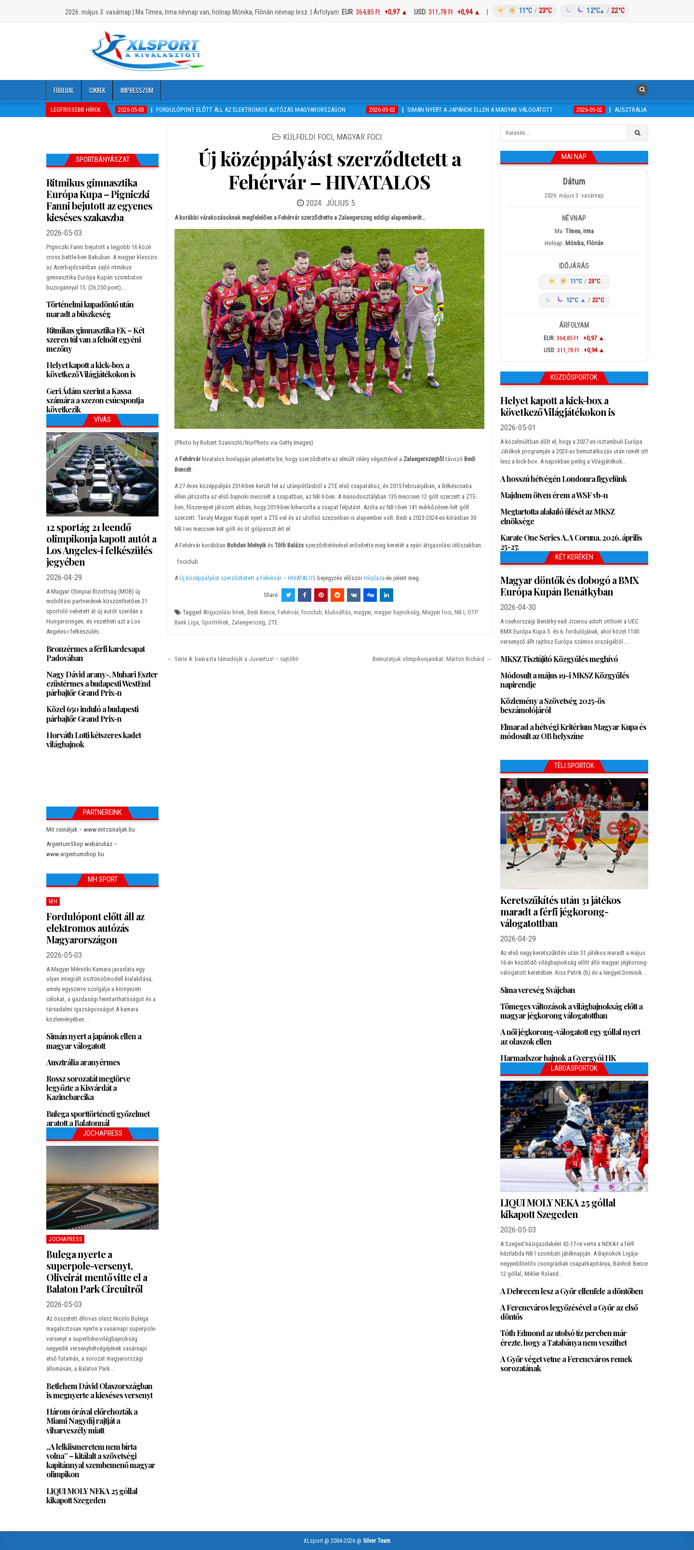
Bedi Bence (261, 612)
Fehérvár (288, 612)
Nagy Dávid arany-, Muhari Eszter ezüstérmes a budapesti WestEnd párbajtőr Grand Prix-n (102, 683)
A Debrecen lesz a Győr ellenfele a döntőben (571, 1291)
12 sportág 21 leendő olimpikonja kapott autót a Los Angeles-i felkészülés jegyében (101, 544)
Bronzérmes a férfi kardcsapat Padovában (95, 653)
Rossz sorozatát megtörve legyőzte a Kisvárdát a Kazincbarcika (88, 1087)
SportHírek (214, 622)
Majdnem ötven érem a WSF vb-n (554, 495)
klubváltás (338, 612)
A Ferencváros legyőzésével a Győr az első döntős (569, 1312)
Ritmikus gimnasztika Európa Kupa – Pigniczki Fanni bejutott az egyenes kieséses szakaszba (99, 200)
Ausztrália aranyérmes (83, 1062)
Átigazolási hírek (223, 612)
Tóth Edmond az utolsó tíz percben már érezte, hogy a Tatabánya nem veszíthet (563, 1337)
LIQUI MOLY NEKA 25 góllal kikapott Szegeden (91, 1495)
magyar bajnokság (396, 612)
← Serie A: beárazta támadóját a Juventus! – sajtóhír (233, 658)
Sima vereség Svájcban (537, 990)
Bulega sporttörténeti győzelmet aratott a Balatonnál (97, 1118)
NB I (459, 612)
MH (53, 901)
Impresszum (136, 90)
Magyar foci (359, 137)
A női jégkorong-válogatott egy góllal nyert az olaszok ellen (570, 1036)
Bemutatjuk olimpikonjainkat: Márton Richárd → (432, 658)
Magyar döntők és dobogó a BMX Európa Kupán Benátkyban (569, 585)
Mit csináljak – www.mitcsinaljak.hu (90, 829)
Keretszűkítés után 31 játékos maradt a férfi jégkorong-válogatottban (560, 911)
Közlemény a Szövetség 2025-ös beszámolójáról (552, 705)
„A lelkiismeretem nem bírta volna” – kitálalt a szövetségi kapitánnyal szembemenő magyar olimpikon (100, 1461)
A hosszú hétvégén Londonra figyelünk (563, 479)
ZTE (273, 622)
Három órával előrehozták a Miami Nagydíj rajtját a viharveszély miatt (91, 1420)
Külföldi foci (308, 137)
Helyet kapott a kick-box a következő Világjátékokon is (90, 369)
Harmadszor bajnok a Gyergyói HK (558, 1058)
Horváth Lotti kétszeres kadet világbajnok (93, 739)
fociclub (311, 612)
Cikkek (97, 90)
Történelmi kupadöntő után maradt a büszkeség (89, 308)
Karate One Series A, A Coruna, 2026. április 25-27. (571, 542)
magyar (362, 612)
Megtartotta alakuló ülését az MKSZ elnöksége (557, 516)
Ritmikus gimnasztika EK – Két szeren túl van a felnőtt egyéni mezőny (95, 339)
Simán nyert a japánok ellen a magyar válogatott (93, 1040)
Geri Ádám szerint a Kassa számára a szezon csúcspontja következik (95, 400)
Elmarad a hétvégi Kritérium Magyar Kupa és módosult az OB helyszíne (573, 731)
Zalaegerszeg (248, 622)
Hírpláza (374, 578)
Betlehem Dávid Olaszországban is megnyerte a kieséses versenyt (99, 1390)
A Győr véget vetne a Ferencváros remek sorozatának (566, 1363)
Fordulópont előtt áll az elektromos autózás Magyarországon (95, 928)
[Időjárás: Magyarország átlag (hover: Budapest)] (559, 11)
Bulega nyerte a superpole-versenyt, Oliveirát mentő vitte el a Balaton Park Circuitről (96, 1271)
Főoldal (63, 90)
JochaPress (65, 1239)
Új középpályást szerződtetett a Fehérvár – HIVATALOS (330, 170)
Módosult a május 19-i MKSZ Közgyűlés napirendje (564, 679)
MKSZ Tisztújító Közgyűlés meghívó (559, 659)
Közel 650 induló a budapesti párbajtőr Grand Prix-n (92, 713)
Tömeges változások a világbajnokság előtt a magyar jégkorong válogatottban (571, 1010)
